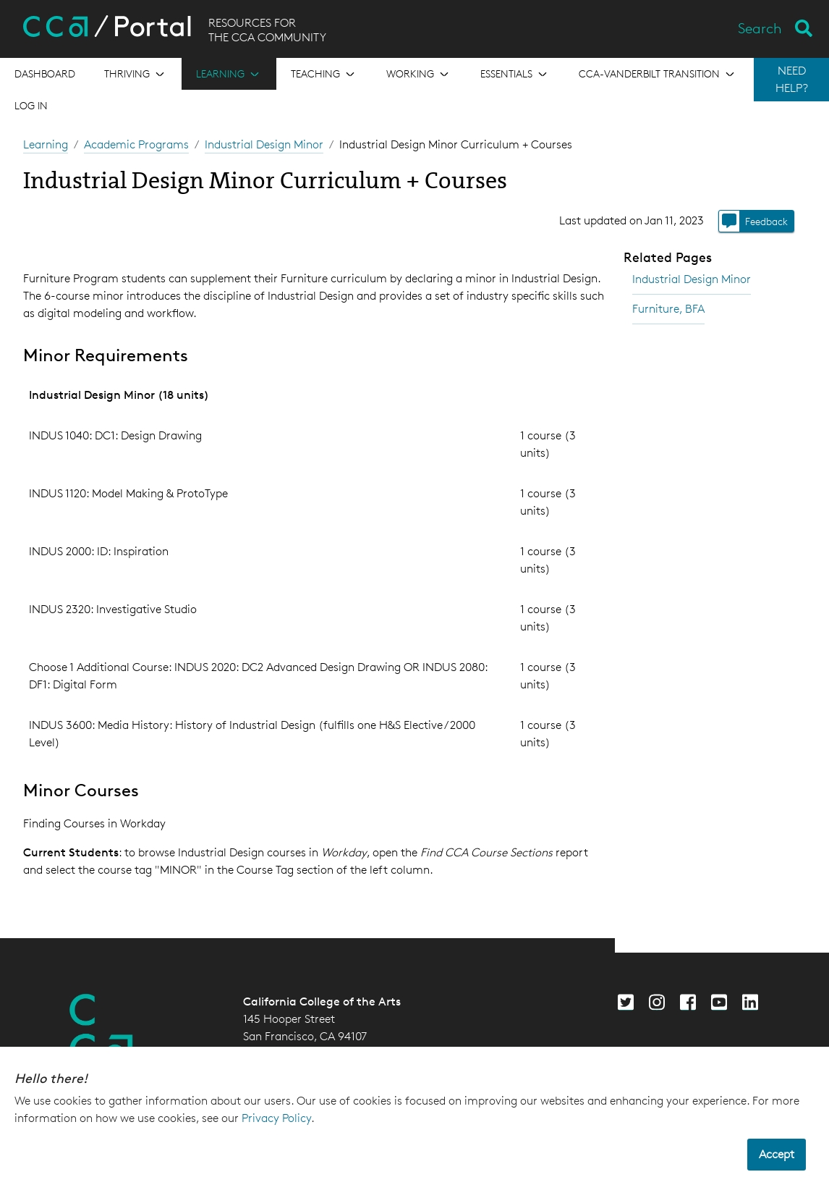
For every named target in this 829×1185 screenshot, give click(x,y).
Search (760, 28)
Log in (31, 105)
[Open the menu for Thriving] (136, 74)
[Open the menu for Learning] (229, 74)
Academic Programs (136, 144)
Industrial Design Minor (264, 144)
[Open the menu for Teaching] (324, 74)
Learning (45, 144)
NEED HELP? (791, 79)
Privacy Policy (276, 1118)
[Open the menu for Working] (419, 74)
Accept (776, 1154)
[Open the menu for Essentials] (515, 74)
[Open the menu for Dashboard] (45, 74)
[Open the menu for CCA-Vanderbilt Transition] (658, 74)
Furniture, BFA (668, 309)
